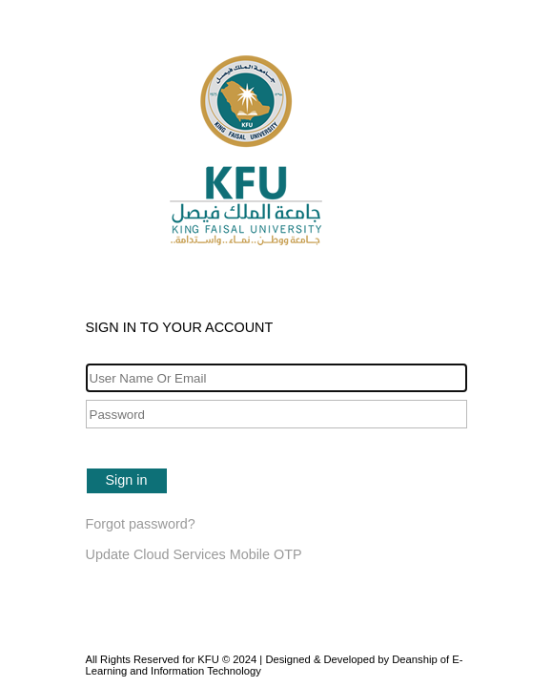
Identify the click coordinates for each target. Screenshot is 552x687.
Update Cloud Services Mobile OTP (194, 554)
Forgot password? (140, 523)
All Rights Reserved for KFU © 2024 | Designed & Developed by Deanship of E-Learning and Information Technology (274, 665)
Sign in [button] (127, 480)
